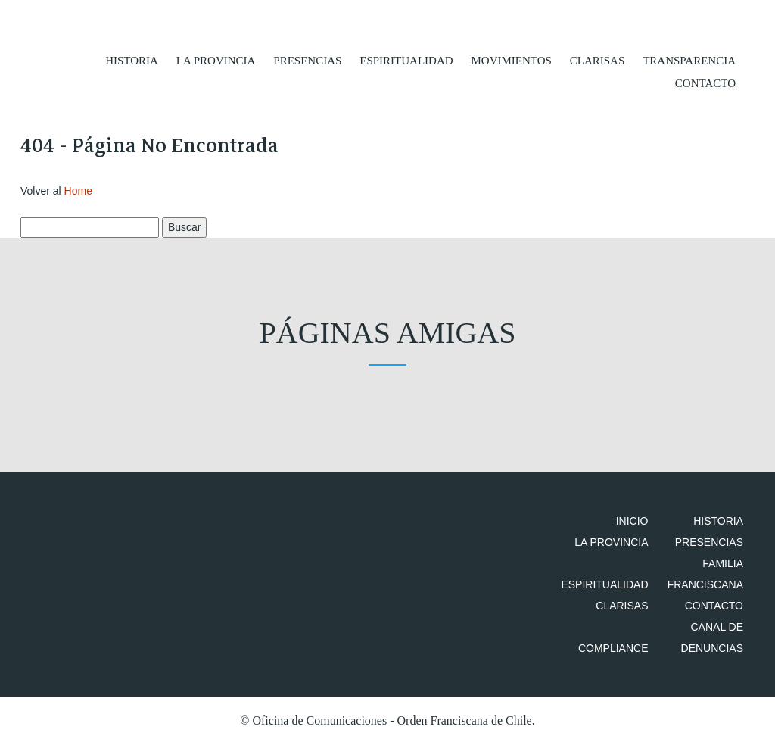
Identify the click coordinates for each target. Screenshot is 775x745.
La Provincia (216, 61)
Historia (131, 61)
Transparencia (689, 61)
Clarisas (597, 61)
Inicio (632, 521)
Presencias (307, 61)
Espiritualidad (406, 61)
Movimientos (511, 61)
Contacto (705, 83)
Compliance (613, 648)
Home (78, 191)
